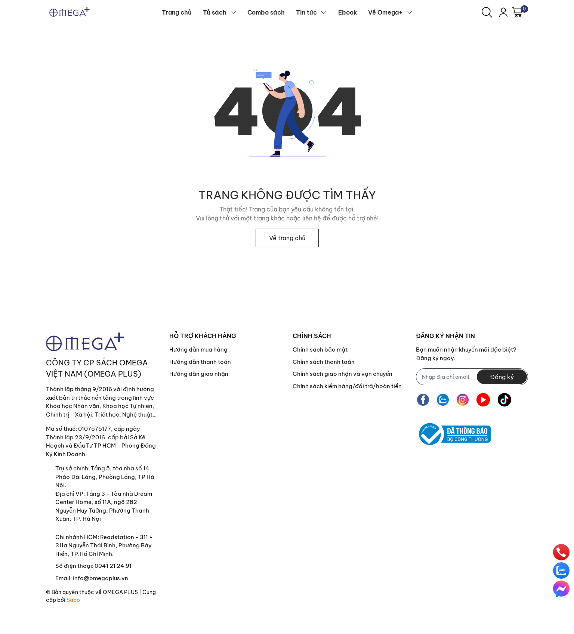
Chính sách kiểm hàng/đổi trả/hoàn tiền (347, 386)
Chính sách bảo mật (320, 349)
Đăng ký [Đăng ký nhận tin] (502, 377)
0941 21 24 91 (113, 565)
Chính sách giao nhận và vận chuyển (342, 373)
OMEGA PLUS (120, 592)
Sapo (73, 600)
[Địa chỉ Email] (472, 376)
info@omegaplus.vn (100, 578)
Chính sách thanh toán (324, 361)
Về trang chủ (287, 238)
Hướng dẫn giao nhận (198, 373)
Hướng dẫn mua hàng (198, 349)
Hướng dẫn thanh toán (200, 361)
